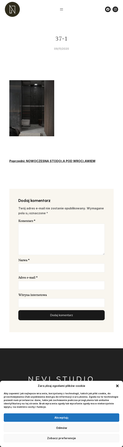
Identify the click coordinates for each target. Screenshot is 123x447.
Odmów (61, 428)
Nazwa (23, 260)
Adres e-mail (27, 277)
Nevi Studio (61, 379)
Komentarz (26, 221)
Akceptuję (61, 417)
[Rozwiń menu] (61, 9)
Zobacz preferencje (61, 438)
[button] (117, 386)
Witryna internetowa (32, 295)
